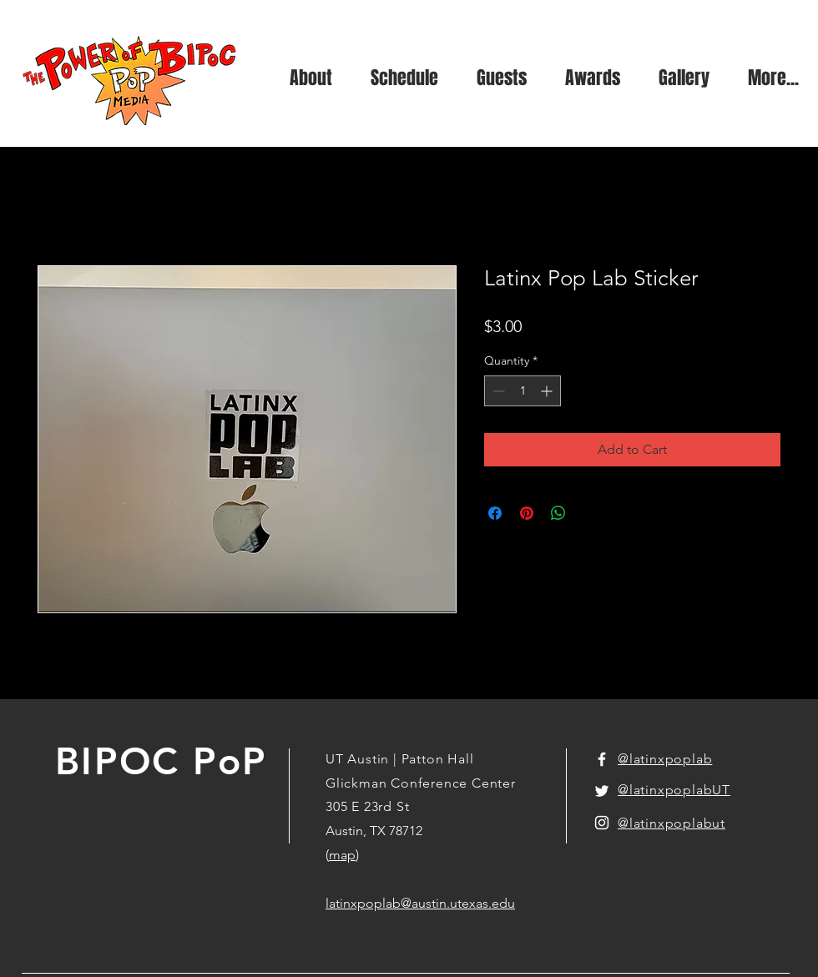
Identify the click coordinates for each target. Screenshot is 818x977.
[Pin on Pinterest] (527, 513)
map (342, 855)
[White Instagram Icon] (602, 822)
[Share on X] (590, 513)
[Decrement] (497, 390)
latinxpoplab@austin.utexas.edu (420, 903)
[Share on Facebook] (495, 513)
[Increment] (548, 390)
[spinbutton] (522, 390)
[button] (684, 77)
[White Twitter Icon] (602, 791)
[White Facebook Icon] (602, 759)
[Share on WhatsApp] (558, 513)
